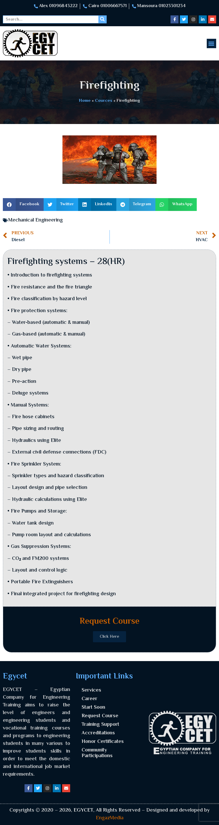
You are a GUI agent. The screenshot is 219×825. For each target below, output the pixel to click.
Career (89, 699)
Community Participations (97, 753)
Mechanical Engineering (35, 220)
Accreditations (98, 733)
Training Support (100, 725)
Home (85, 100)
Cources (103, 100)
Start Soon (93, 708)
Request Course (100, 716)
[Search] (102, 19)
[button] (211, 43)
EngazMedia (109, 818)
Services (91, 690)
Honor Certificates (103, 742)
